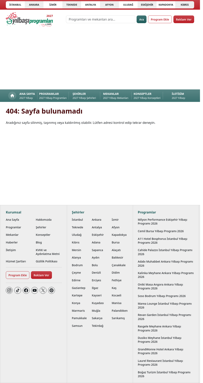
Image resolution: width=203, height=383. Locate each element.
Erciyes (96, 280)
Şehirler (41, 227)
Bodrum (77, 265)
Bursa (116, 242)
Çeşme (76, 272)
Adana (96, 242)
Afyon (109, 4)
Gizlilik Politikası (46, 261)
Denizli (96, 272)
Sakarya (97, 318)
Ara (141, 19)
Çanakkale (119, 265)
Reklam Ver (184, 19)
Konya (76, 303)
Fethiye (117, 280)
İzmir (52, 4)
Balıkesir (117, 257)
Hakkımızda (44, 220)
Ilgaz (95, 288)
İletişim (11, 250)
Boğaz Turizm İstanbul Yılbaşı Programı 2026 (164, 374)
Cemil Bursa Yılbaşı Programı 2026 (161, 231)
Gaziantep (79, 288)
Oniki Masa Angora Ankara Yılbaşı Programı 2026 (160, 286)
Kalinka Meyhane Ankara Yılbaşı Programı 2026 (166, 275)
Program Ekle (160, 19)
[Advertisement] (101, 59)
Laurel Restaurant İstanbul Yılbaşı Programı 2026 (160, 362)
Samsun (77, 326)
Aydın (95, 257)
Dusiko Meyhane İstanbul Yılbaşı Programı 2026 (159, 340)
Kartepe (77, 295)
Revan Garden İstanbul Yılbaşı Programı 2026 (164, 317)
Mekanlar (12, 235)
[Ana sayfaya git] (29, 19)
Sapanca (97, 250)
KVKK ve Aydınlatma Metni (48, 252)
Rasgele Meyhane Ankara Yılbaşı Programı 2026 (159, 328)
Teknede (71, 4)
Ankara (34, 4)
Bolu (95, 265)
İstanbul (15, 4)
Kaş (114, 288)
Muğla (96, 311)
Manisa (116, 303)
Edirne (76, 280)
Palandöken (120, 311)
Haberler (12, 242)
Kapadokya (166, 4)
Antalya (90, 4)
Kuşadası (98, 303)
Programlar (13, 227)
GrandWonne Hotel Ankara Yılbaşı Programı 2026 (160, 351)
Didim (116, 272)
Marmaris (78, 311)
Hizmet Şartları (16, 261)
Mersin (76, 250)
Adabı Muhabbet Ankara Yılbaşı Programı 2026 (165, 263)
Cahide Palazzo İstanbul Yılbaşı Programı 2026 (165, 252)
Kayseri (97, 295)
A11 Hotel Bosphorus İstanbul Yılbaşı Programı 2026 (162, 240)
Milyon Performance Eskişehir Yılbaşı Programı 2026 (162, 221)
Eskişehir (147, 4)
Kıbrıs (185, 4)
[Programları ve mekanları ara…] (100, 19)
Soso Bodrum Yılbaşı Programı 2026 (162, 296)
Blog (39, 242)
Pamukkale (79, 318)
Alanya (76, 257)
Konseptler (43, 235)
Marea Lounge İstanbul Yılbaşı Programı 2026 (165, 305)
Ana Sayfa (12, 220)
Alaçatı (116, 250)
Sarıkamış (118, 318)
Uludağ (128, 4)
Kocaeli (116, 295)
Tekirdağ (97, 326)
